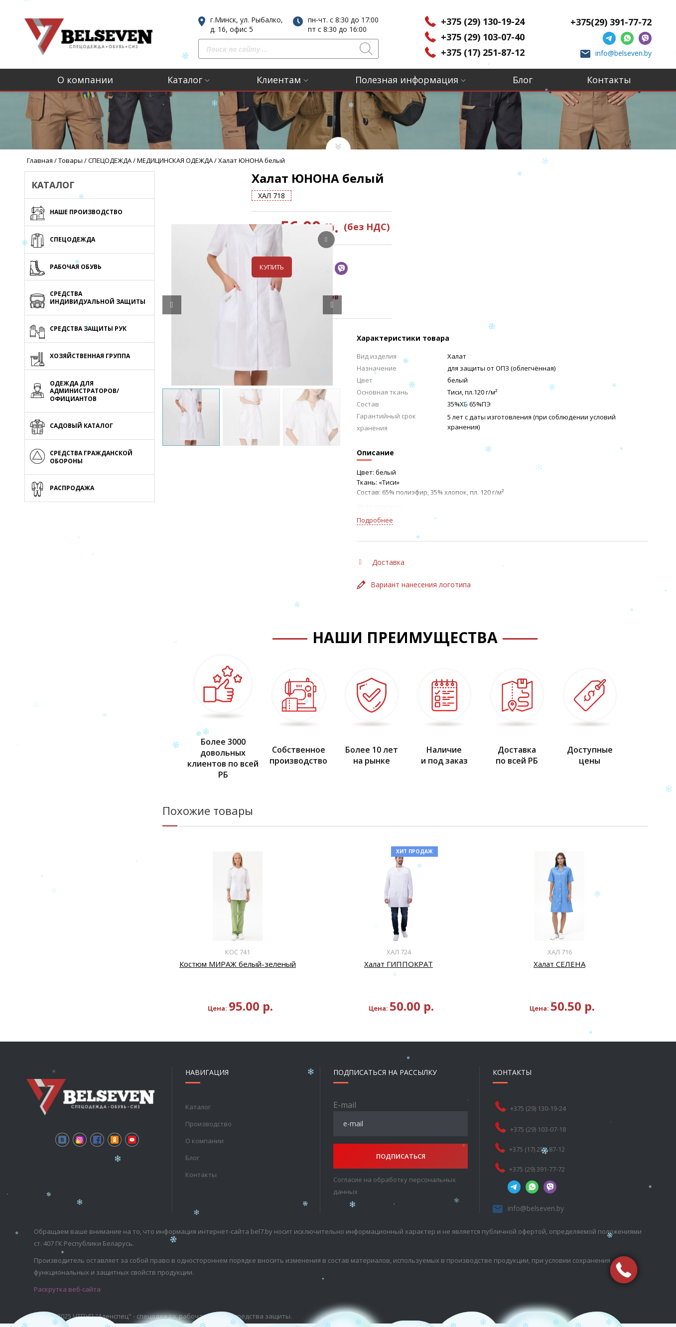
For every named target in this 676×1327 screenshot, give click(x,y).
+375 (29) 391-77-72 (537, 1169)
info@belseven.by (623, 53)
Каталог (184, 80)
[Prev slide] (171, 304)
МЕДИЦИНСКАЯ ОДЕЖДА (175, 160)
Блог (523, 80)
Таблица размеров (401, 296)
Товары (70, 160)
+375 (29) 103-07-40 (483, 37)
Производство (208, 1123)
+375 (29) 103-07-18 (538, 1129)
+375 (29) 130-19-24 (483, 21)
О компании (85, 80)
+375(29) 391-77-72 (611, 22)
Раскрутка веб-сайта (67, 1289)
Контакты (609, 80)
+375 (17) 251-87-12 (483, 52)
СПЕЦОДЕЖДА (110, 160)
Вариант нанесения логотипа (414, 584)
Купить (377, 267)
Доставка (382, 562)
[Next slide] (332, 304)
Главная (40, 160)
